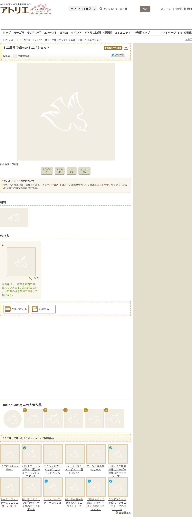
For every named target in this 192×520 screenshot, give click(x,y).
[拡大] (36, 278)
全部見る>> (125, 512)
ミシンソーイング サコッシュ (53, 501)
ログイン (165, 8)
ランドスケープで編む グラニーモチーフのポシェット (117, 504)
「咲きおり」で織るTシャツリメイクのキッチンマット (96, 504)
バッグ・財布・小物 (45, 40)
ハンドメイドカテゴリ (21, 40)
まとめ (64, 32)
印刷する (40, 309)
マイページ (169, 32)
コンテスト (50, 32)
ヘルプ (188, 39)
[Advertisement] (96, 23)
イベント (76, 32)
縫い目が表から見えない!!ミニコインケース (74, 502)
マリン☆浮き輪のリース (96, 468)
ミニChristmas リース (10, 468)
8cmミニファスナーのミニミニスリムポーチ (9, 502)
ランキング (34, 32)
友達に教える (16, 309)
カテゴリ (18, 32)
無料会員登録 (184, 8)
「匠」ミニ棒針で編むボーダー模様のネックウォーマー (117, 471)
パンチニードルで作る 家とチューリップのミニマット (31, 471)
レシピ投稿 (185, 32)
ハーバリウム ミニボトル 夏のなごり (74, 469)
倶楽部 (107, 32)
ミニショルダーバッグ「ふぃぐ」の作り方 (53, 469)
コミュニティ (122, 32)
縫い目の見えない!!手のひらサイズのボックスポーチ (31, 504)
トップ (7, 32)
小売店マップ (141, 32)
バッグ (62, 40)
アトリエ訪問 (92, 32)
